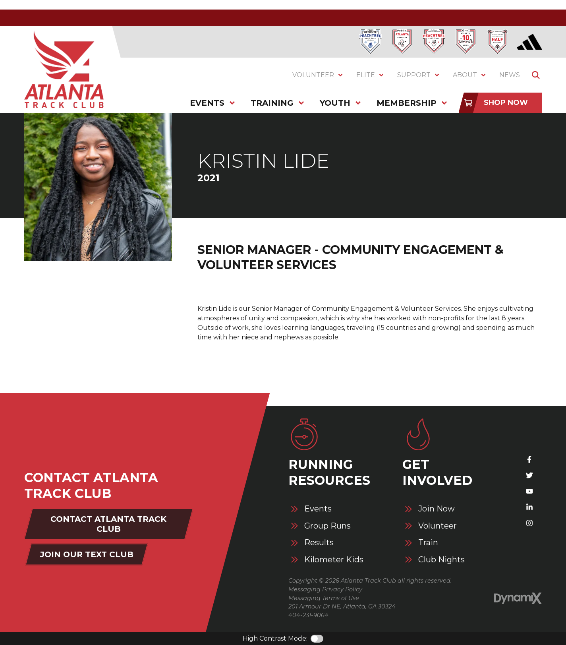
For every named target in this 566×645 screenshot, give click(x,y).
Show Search (535, 75)
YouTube (529, 491)
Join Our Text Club (86, 554)
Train (428, 542)
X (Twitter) (529, 475)
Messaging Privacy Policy (325, 589)
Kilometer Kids (333, 559)
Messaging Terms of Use (323, 598)
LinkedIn (529, 507)
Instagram (529, 523)
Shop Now (506, 102)
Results (319, 542)
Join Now (436, 508)
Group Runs (327, 526)
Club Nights (441, 559)
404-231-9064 (308, 615)
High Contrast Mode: (275, 638)
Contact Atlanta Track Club (108, 524)
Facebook (529, 459)
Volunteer (437, 526)
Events (318, 508)
